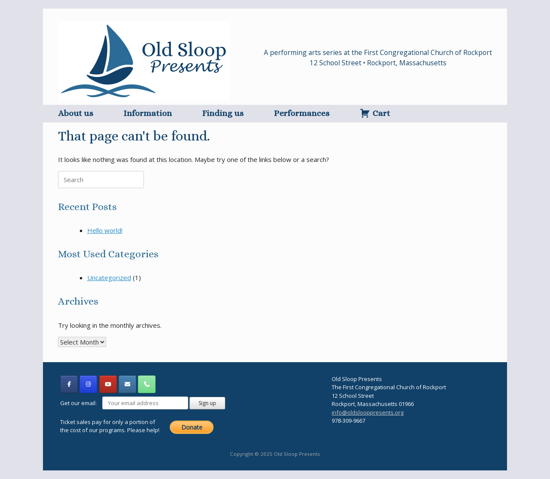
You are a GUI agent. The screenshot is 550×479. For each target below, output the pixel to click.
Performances (302, 113)
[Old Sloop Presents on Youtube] (108, 384)
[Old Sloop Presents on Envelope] (127, 384)
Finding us (223, 113)
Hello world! (104, 230)
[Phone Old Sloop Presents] (147, 384)
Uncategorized (109, 277)
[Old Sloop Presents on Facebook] (69, 384)
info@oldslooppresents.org (367, 412)
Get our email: (124, 403)
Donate (191, 427)
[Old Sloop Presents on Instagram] (88, 384)
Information (147, 113)
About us (75, 113)
